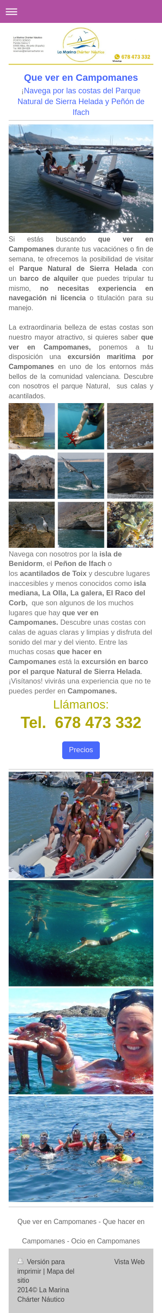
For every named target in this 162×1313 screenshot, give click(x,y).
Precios (81, 750)
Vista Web (129, 1261)
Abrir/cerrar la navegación (81, 11)
